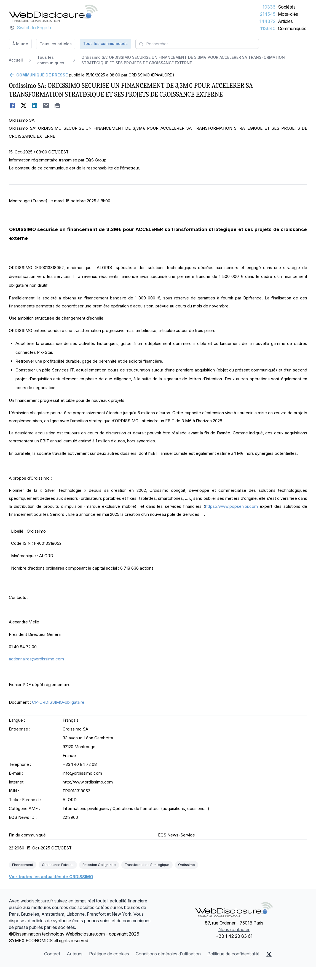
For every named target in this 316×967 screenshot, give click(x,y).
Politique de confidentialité (233, 954)
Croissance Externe (58, 865)
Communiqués (292, 28)
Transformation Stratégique (147, 865)
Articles (285, 21)
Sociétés (287, 7)
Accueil (16, 60)
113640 (267, 28)
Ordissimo (186, 865)
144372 (267, 21)
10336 (269, 7)
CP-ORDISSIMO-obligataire (58, 702)
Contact (52, 954)
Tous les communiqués (105, 43)
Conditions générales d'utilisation (168, 954)
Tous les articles (56, 43)
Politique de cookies (109, 954)
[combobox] (197, 44)
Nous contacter (234, 929)
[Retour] (38, 75)
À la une (20, 43)
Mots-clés (288, 14)
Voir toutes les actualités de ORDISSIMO (51, 876)
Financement (22, 865)
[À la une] (53, 13)
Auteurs (74, 954)
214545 (267, 14)
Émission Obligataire (99, 865)
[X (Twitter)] (269, 954)
